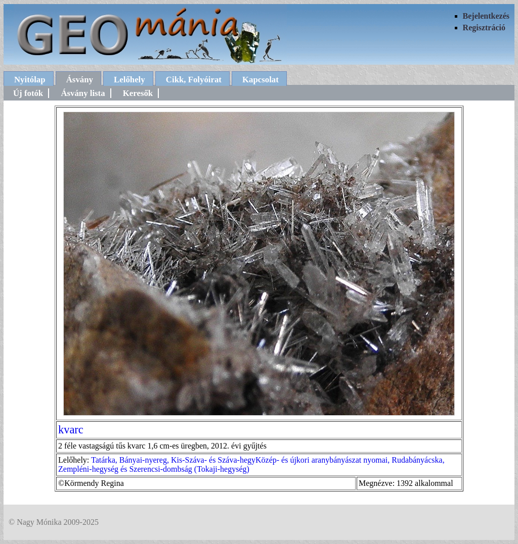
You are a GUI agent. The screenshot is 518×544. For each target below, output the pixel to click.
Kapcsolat (260, 79)
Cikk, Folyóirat (194, 79)
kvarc (70, 429)
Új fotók (28, 93)
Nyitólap (30, 79)
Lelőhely (129, 79)
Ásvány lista (83, 93)
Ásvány (79, 79)
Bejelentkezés (486, 16)
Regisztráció (484, 27)
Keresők (138, 93)
